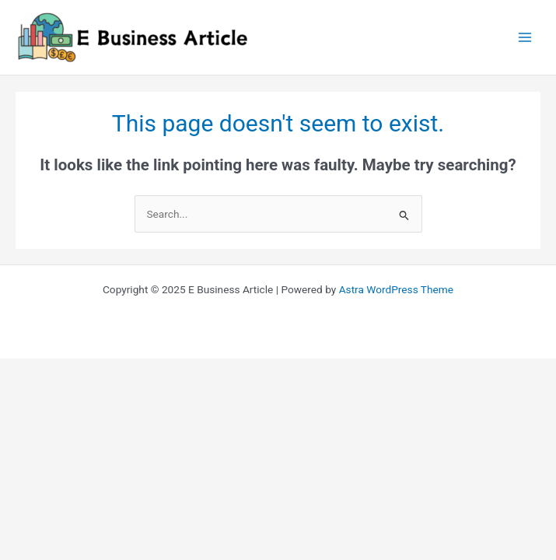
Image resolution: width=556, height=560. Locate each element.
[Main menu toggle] (525, 38)
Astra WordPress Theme (396, 289)
